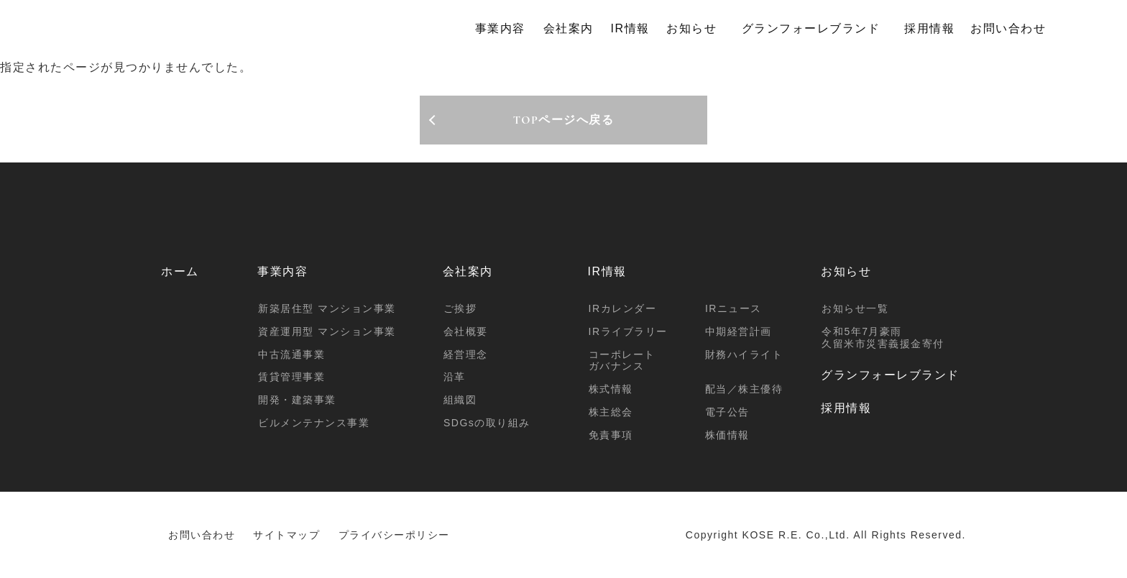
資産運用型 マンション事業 (326, 331)
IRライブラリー (628, 331)
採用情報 (929, 28)
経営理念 (465, 354)
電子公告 (727, 412)
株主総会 (611, 412)
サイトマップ (286, 535)
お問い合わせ (1008, 28)
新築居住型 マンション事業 (326, 308)
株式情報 (611, 389)
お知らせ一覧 (855, 308)
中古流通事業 (291, 354)
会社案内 (568, 28)
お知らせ (691, 28)
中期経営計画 (738, 331)
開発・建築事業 (297, 399)
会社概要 (465, 331)
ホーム (180, 271)
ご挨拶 (460, 308)
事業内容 (500, 28)
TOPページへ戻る (564, 120)
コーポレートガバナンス (622, 360)
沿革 (454, 376)
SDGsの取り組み (486, 422)
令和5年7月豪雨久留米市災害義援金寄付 (883, 337)
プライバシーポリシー (394, 535)
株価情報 (727, 435)
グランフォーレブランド (811, 28)
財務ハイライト (744, 354)
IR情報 (630, 28)
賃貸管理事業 (291, 376)
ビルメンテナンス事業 (313, 422)
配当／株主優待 (744, 389)
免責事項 (611, 435)
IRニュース (733, 308)
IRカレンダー (623, 308)
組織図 (460, 399)
